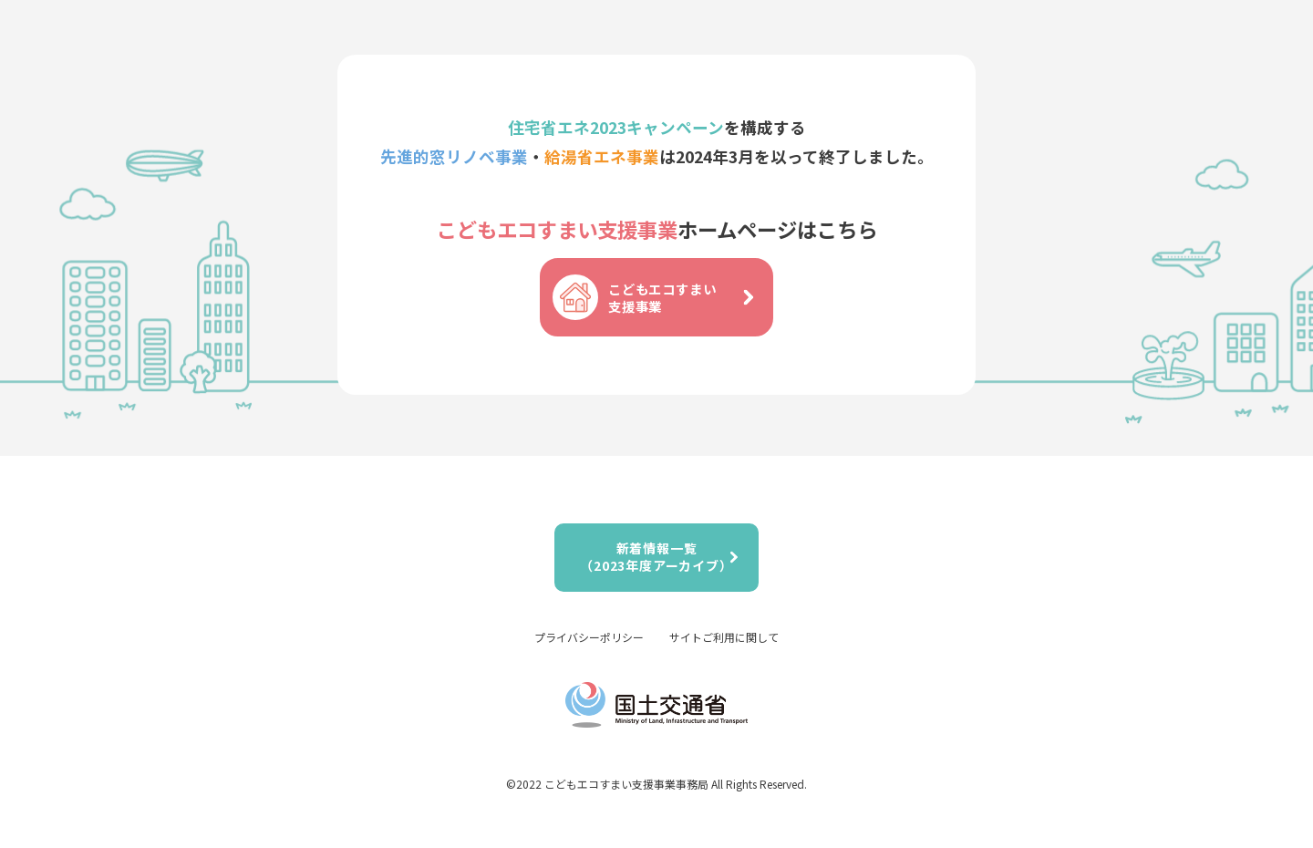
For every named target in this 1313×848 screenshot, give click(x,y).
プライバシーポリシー (589, 637)
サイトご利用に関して (724, 637)
